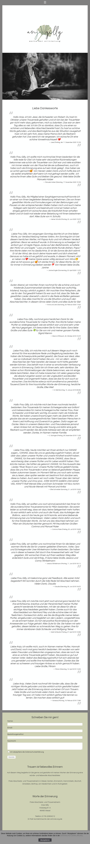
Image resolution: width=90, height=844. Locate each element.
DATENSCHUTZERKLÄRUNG (71, 835)
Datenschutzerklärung (34, 753)
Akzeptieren (45, 840)
